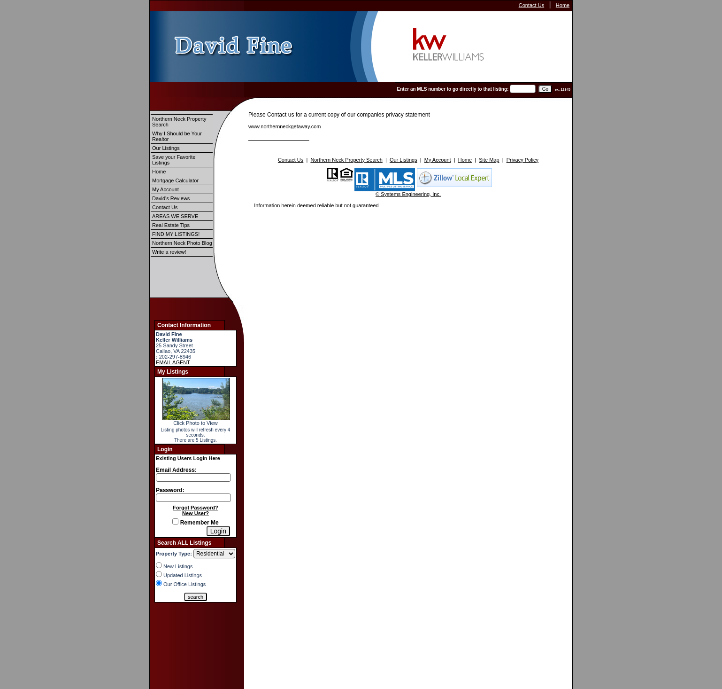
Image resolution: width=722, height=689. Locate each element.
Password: (170, 490)
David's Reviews (171, 198)
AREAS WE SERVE (175, 216)
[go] (545, 89)
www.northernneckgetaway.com (284, 126)
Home (562, 5)
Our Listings (166, 148)
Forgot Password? (195, 507)
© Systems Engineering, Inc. (408, 194)
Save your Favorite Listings (173, 159)
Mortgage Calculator (175, 180)
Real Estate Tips (171, 225)
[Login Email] (193, 477)
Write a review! (169, 252)
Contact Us (531, 5)
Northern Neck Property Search (179, 121)
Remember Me (195, 522)
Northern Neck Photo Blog (182, 243)
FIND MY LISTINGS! (176, 234)
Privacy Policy (522, 160)
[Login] (218, 531)
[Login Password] (193, 497)
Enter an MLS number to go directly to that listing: (453, 89)
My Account (165, 189)
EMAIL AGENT (173, 362)
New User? (195, 513)
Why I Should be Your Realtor (177, 136)
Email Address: (176, 470)
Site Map (489, 160)
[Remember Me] (175, 521)
